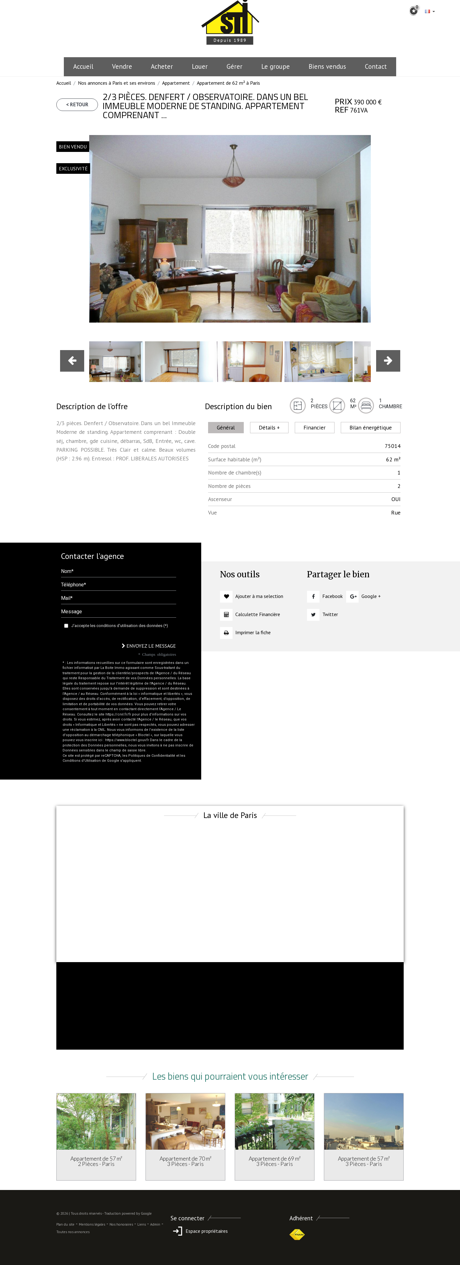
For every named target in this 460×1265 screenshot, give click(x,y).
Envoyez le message (149, 646)
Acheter (162, 66)
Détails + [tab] (269, 427)
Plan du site (65, 1224)
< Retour (77, 104)
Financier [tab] (314, 427)
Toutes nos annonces (72, 1232)
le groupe (275, 66)
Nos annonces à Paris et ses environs (116, 83)
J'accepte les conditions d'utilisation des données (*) (119, 625)
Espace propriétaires (199, 1231)
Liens (141, 1224)
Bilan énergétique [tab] (371, 427)
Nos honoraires (121, 1224)
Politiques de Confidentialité (151, 756)
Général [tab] (226, 427)
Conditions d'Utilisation (82, 761)
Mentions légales (92, 1224)
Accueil (83, 66)
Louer (200, 66)
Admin (155, 1224)
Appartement (176, 83)
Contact (376, 66)
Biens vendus (327, 66)
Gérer (235, 66)
